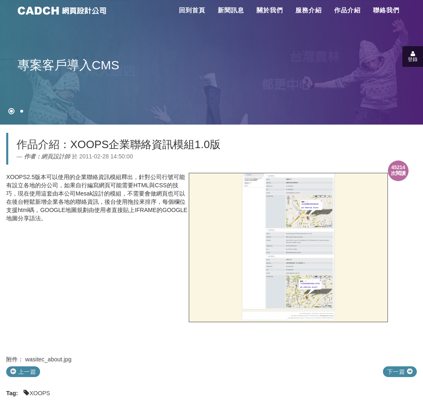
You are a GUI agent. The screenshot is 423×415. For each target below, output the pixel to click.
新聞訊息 (231, 10)
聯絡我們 (386, 10)
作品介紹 (347, 10)
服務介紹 (308, 10)
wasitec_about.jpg (48, 359)
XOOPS (39, 393)
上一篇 (23, 371)
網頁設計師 (55, 156)
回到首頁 (192, 10)
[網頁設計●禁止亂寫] (11, 111)
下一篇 (400, 371)
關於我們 (270, 10)
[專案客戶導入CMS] (22, 111)
